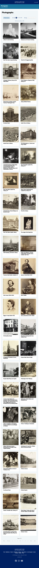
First (4, 540)
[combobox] (32, 18)
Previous (8, 540)
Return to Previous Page (5, 7)
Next (31, 540)
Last (34, 540)
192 (21, 17)
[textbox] (32, 18)
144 (19, 17)
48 (16, 17)
